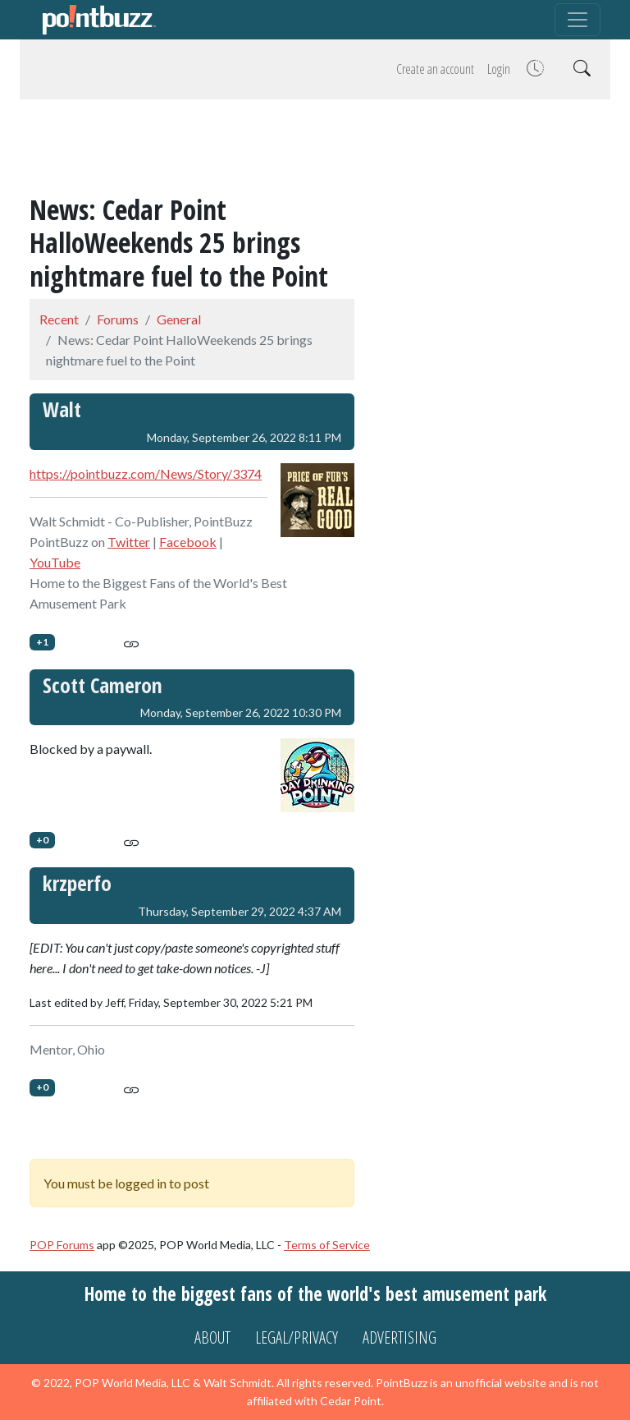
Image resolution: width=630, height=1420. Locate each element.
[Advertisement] (315, 149)
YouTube (55, 562)
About (212, 1337)
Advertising (399, 1337)
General (179, 319)
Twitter (128, 541)
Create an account (435, 69)
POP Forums (62, 1245)
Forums (118, 319)
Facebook (188, 541)
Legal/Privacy (296, 1337)
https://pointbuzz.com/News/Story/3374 (146, 473)
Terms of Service (327, 1245)
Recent (59, 319)
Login (498, 69)
